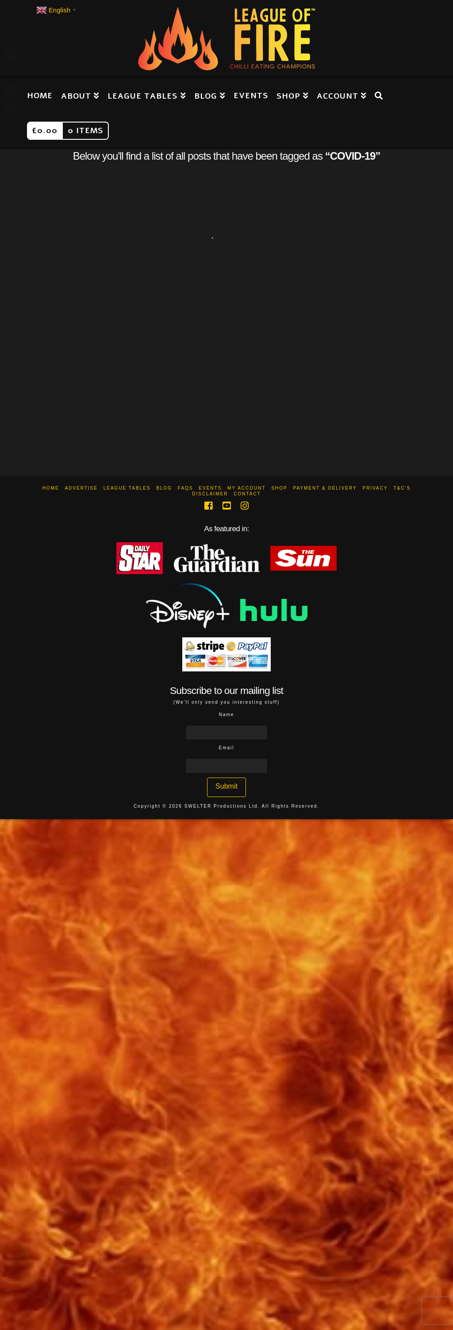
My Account (246, 488)
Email (226, 747)
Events (210, 488)
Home (50, 488)
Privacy (375, 488)
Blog (164, 488)
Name (226, 714)
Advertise (81, 488)
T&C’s (402, 488)
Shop (279, 488)
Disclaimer (210, 493)
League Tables (127, 488)
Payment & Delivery (325, 488)
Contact (247, 493)
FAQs (185, 488)
